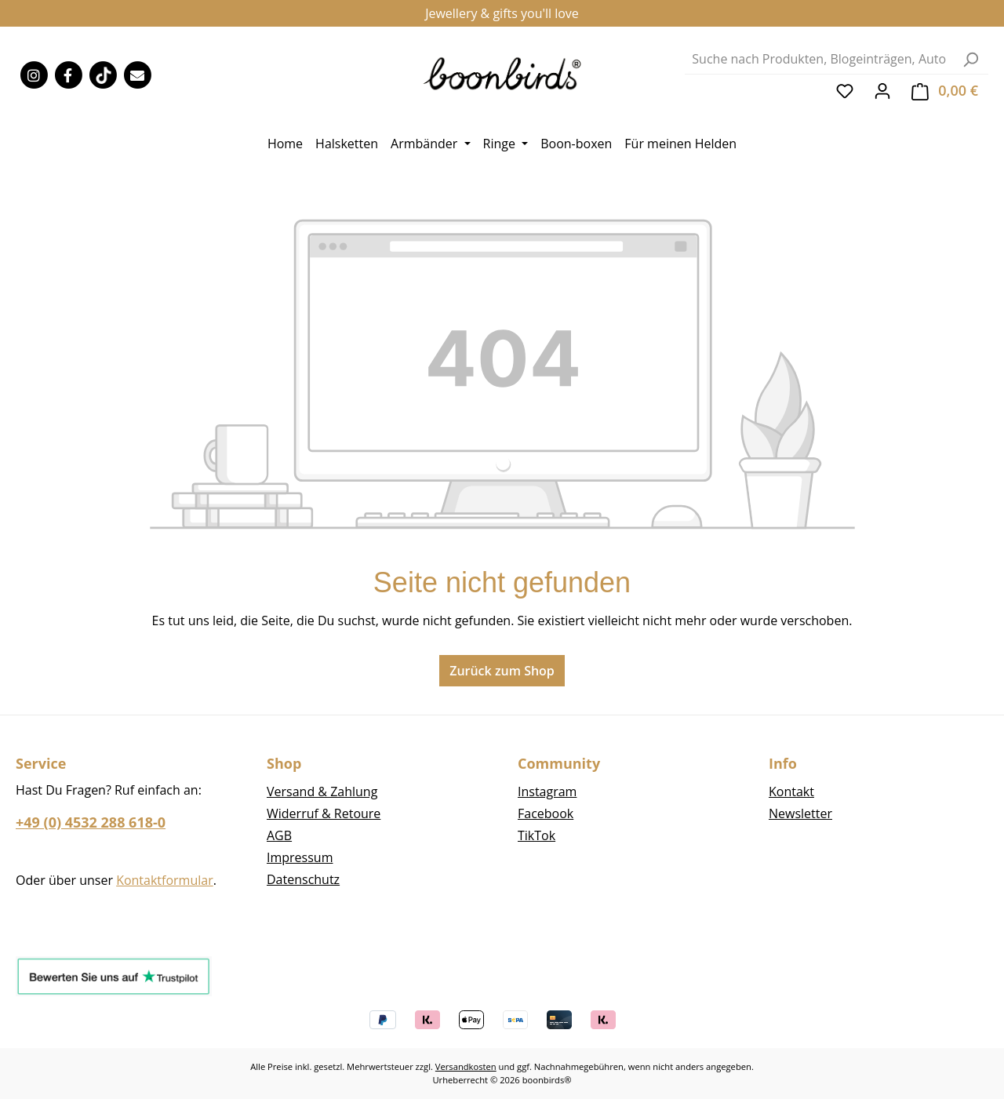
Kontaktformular (164, 880)
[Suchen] (970, 59)
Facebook (545, 813)
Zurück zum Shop (502, 670)
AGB (279, 835)
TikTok (536, 835)
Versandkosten (466, 1066)
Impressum (300, 857)
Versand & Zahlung (322, 791)
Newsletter (800, 813)
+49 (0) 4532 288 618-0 (91, 822)
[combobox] (819, 59)
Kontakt (791, 791)
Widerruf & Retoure (323, 813)
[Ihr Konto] (882, 90)
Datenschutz (303, 879)
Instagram (547, 791)
